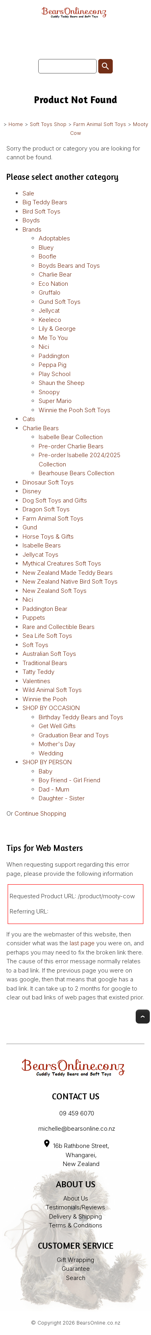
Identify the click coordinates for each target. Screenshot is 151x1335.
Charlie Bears (41, 428)
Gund (30, 527)
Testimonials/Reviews (75, 1207)
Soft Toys (35, 645)
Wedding (51, 753)
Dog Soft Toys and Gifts (55, 500)
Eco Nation (53, 283)
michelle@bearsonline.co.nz (76, 1128)
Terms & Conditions (75, 1225)
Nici (44, 346)
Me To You (53, 338)
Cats (29, 419)
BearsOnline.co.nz (98, 1323)
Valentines (36, 681)
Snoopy (49, 392)
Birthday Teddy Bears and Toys (81, 717)
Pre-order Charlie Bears (71, 446)
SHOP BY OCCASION (51, 708)
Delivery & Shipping (75, 1216)
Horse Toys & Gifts (48, 536)
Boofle (47, 256)
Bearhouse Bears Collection (76, 473)
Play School (54, 374)
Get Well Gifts (57, 726)
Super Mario (55, 401)
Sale (28, 193)
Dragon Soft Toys (46, 509)
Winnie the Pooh (45, 699)
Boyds (31, 220)
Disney (32, 491)
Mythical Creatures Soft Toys (62, 563)
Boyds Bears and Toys (69, 265)
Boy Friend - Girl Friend (69, 780)
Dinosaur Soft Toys (48, 482)
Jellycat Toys (40, 554)
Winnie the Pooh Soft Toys (74, 410)
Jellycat (49, 310)
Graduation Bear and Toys (74, 735)
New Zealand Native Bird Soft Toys (70, 581)
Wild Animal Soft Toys (52, 690)
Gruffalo (49, 292)
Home (15, 124)
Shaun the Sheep (62, 383)
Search (75, 1278)
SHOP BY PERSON (47, 762)
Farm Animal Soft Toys (99, 124)
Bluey (46, 247)
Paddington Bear (45, 609)
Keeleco (50, 320)
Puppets (34, 617)
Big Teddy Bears (45, 202)
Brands (32, 229)
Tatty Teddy (38, 672)
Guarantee (76, 1268)
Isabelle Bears (42, 545)
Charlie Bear (55, 274)
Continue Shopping (40, 813)
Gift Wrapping (75, 1260)
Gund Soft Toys (60, 301)
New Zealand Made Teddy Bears (68, 572)
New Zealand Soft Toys (55, 590)
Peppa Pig (52, 364)
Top (143, 1016)
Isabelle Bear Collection (71, 437)
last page (82, 943)
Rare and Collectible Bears (59, 627)
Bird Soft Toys (41, 211)
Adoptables (54, 238)
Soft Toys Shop (48, 124)
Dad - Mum (54, 789)
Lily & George (57, 328)
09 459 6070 (76, 1113)
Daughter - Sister (62, 798)
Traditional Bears (45, 663)
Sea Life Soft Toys (47, 635)
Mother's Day (57, 744)
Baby (45, 771)
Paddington (54, 356)
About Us (75, 1198)
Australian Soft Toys (49, 653)
